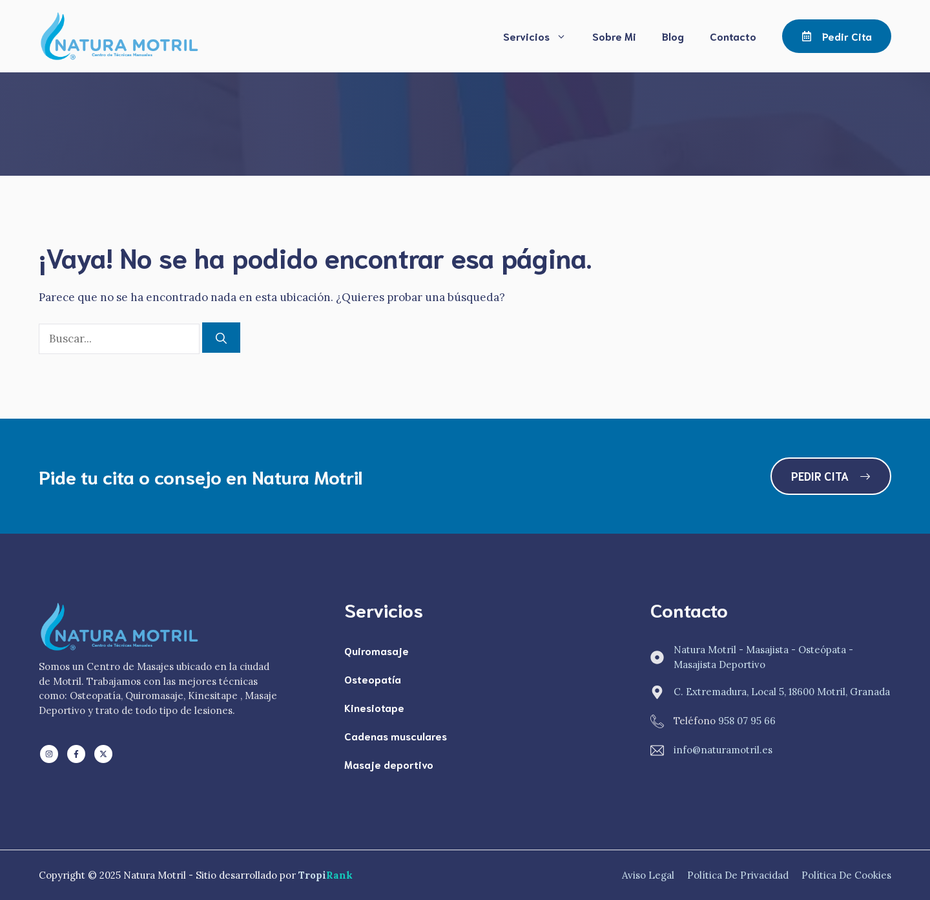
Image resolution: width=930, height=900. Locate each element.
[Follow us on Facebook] (76, 754)
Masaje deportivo (388, 764)
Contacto (733, 36)
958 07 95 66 (747, 721)
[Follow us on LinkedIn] (49, 754)
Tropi (325, 875)
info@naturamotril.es (723, 750)
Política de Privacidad (738, 875)
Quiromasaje (376, 650)
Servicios (541, 36)
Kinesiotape (374, 707)
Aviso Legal (648, 875)
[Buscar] (221, 337)
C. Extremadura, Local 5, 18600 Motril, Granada (782, 691)
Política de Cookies (846, 875)
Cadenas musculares (395, 735)
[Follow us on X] (103, 754)
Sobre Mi (614, 36)
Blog (673, 36)
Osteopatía (372, 678)
